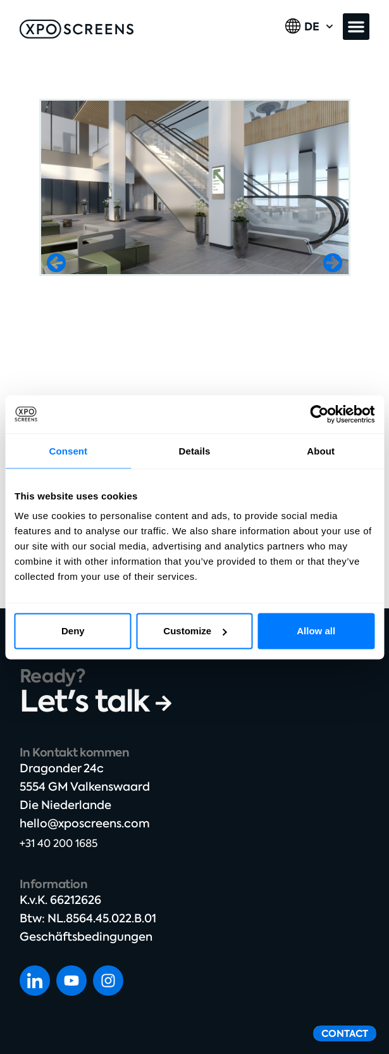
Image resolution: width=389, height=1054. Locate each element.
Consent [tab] (68, 450)
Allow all (316, 630)
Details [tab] (195, 450)
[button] (356, 26)
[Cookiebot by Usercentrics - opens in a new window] (319, 414)
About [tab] (321, 450)
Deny (73, 630)
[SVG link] (76, 29)
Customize (194, 630)
